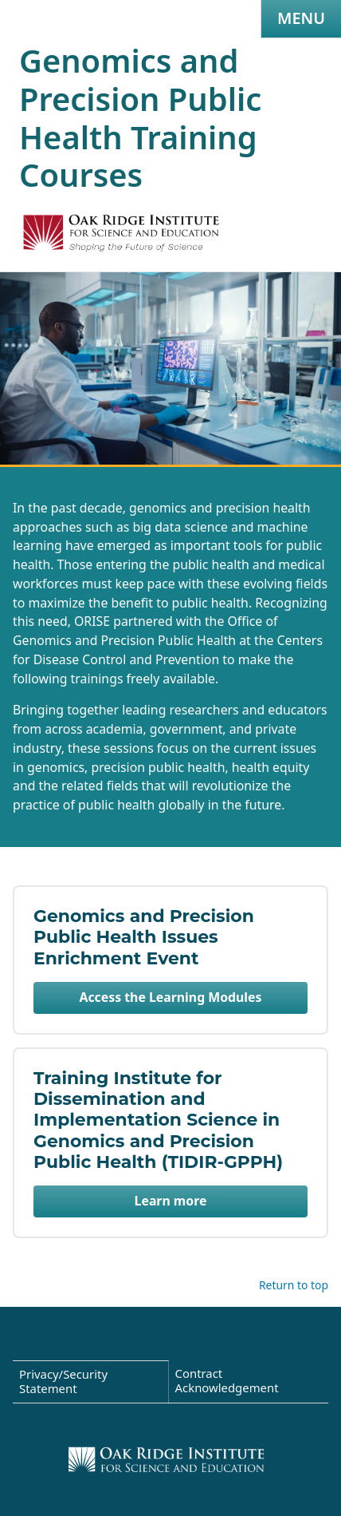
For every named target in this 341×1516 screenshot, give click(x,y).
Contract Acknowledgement (227, 1380)
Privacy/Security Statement (63, 1381)
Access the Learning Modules (171, 997)
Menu (301, 18)
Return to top (293, 1285)
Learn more (171, 1200)
